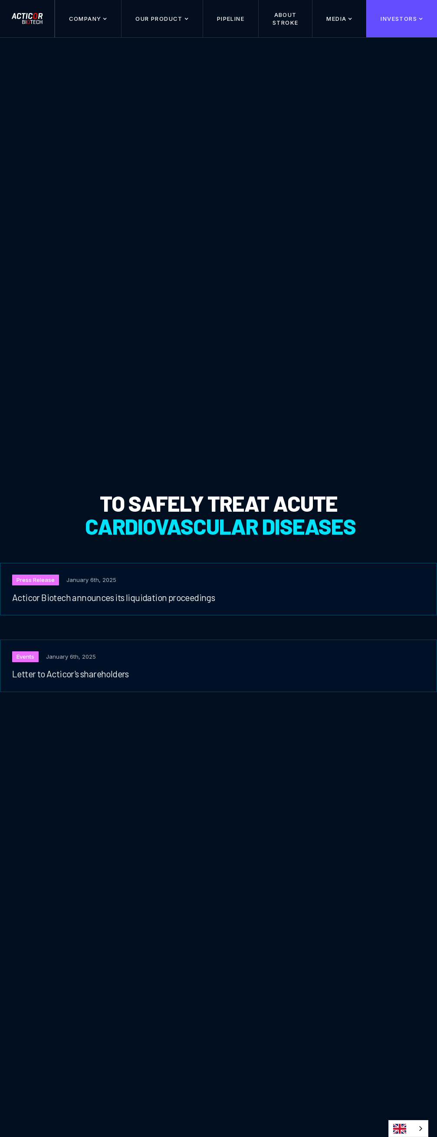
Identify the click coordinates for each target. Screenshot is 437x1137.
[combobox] (408, 1128)
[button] (88, 18)
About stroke (285, 18)
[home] (27, 18)
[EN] (408, 1129)
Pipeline (230, 18)
